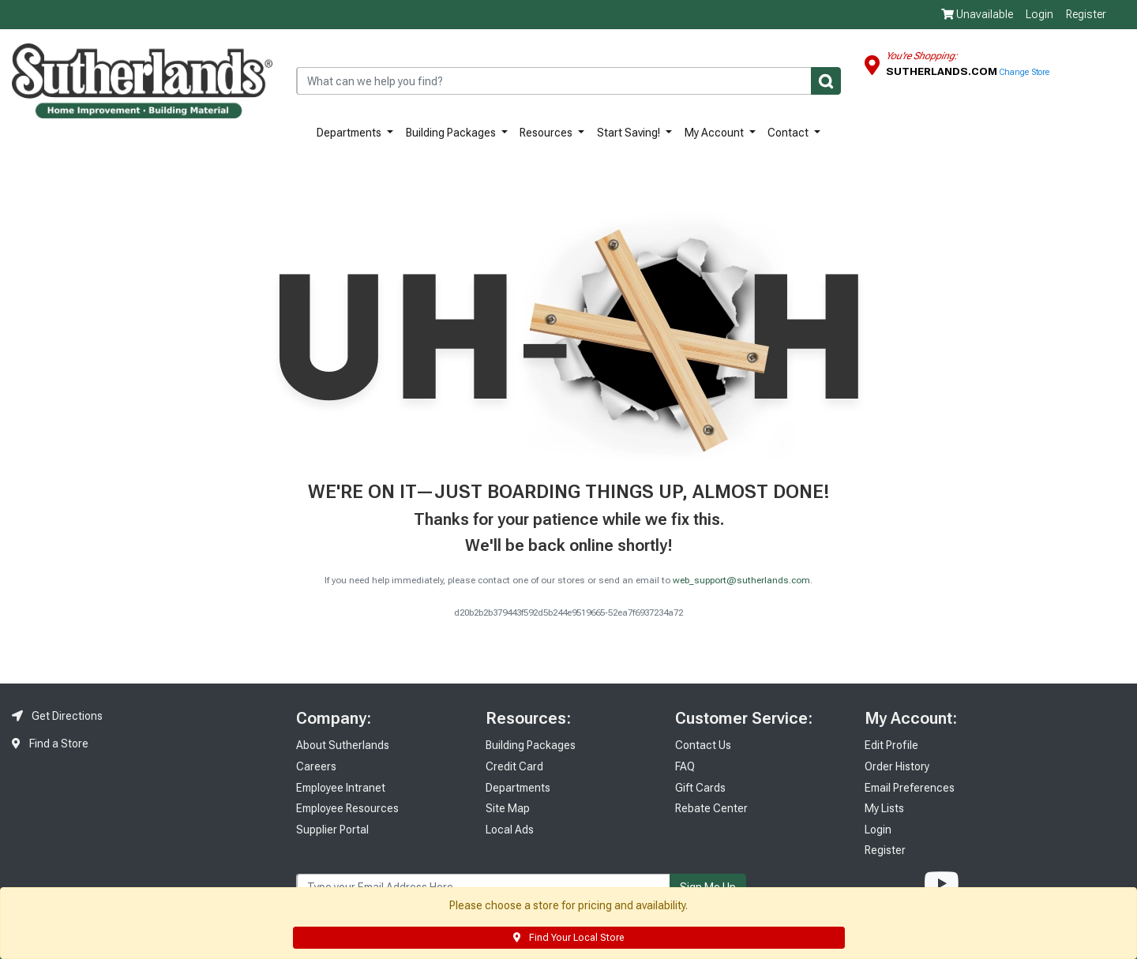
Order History (897, 766)
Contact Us (703, 745)
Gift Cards (700, 787)
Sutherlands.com (943, 71)
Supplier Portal (332, 829)
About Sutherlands (342, 745)
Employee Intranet (340, 787)
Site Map (508, 808)
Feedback (1125, 236)
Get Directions (57, 716)
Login (1039, 14)
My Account (715, 132)
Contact (789, 132)
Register (1086, 14)
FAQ (685, 766)
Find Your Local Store (568, 937)
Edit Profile (891, 745)
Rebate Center (711, 808)
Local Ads (510, 829)
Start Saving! (629, 132)
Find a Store (50, 743)
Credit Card (514, 766)
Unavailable (977, 14)
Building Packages (452, 132)
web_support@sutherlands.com (741, 580)
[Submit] (826, 81)
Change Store (1024, 72)
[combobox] (568, 81)
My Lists (884, 808)
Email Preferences (910, 787)
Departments (350, 132)
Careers (316, 766)
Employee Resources (347, 808)
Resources (547, 132)
